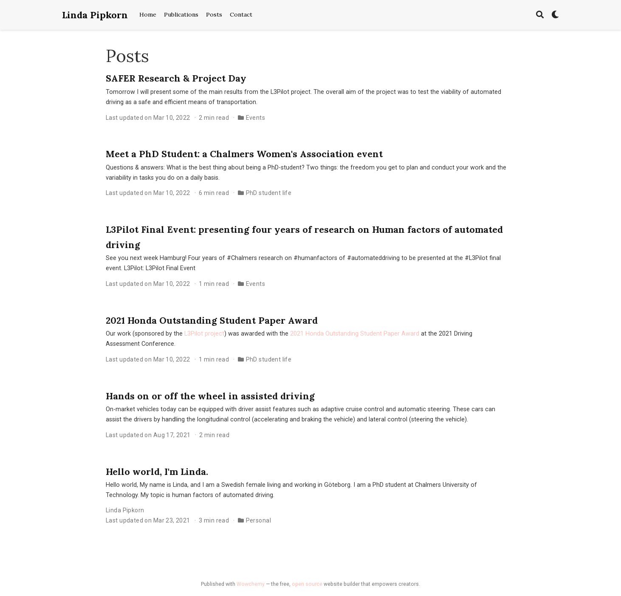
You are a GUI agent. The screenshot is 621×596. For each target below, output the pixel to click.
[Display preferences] (555, 15)
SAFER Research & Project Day (176, 78)
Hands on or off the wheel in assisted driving (210, 396)
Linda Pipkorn (95, 15)
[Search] (540, 15)
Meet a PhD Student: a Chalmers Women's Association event (244, 154)
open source (307, 584)
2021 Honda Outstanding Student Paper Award (212, 320)
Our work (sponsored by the (145, 333)
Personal (258, 520)
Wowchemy (251, 584)
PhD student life (269, 192)
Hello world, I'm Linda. (157, 471)
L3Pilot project (204, 333)
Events (255, 117)
